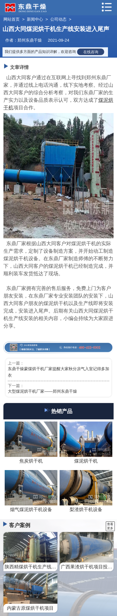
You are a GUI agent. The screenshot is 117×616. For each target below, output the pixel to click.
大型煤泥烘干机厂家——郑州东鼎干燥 (42, 391)
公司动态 (58, 19)
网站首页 (11, 19)
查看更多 (110, 526)
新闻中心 (35, 19)
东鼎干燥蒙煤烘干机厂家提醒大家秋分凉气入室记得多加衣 (58, 372)
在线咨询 (90, 52)
